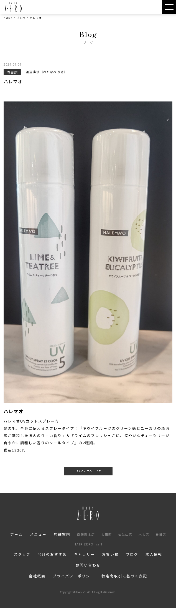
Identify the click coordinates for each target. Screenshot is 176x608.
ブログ (132, 554)
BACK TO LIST (88, 471)
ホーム (16, 534)
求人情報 (154, 554)
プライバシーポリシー (73, 576)
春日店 (160, 534)
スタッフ (22, 554)
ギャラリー (84, 554)
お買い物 (110, 554)
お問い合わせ (88, 565)
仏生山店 (125, 534)
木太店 (144, 534)
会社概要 (37, 576)
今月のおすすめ (52, 554)
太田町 (106, 534)
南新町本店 (86, 534)
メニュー (38, 534)
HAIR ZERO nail (88, 544)
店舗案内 (62, 534)
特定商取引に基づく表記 (124, 576)
